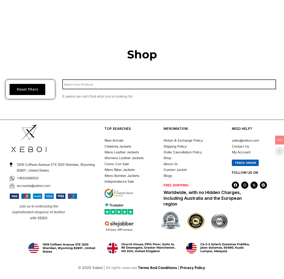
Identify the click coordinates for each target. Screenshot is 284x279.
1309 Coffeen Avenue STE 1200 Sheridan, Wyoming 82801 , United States (69, 248)
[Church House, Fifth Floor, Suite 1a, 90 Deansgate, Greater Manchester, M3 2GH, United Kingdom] (112, 248)
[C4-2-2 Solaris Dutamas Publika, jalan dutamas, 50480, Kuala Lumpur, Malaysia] (191, 248)
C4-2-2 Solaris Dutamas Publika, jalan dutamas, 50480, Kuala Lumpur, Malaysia (224, 247)
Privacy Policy (193, 267)
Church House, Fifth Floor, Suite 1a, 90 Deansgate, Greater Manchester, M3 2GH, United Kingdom (148, 247)
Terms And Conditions (157, 267)
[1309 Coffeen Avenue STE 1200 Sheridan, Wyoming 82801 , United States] (33, 248)
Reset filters (27, 89)
